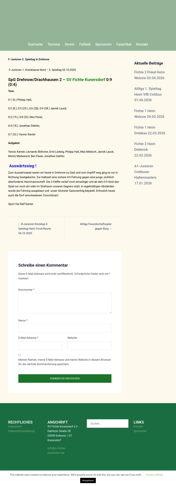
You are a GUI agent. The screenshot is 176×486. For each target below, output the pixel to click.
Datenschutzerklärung (21, 431)
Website (72, 337)
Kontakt (142, 44)
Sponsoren (103, 44)
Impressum (15, 426)
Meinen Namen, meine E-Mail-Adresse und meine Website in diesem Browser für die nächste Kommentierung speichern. (64, 362)
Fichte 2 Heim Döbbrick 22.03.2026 (144, 149)
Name (23, 320)
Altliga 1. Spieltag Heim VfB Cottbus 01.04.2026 (148, 94)
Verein (69, 44)
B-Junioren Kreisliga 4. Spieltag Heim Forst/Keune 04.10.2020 (34, 228)
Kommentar (26, 289)
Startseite (35, 44)
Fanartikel (123, 44)
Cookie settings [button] (154, 474)
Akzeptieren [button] (88, 480)
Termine (54, 44)
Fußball (84, 44)
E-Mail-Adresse (28, 337)
